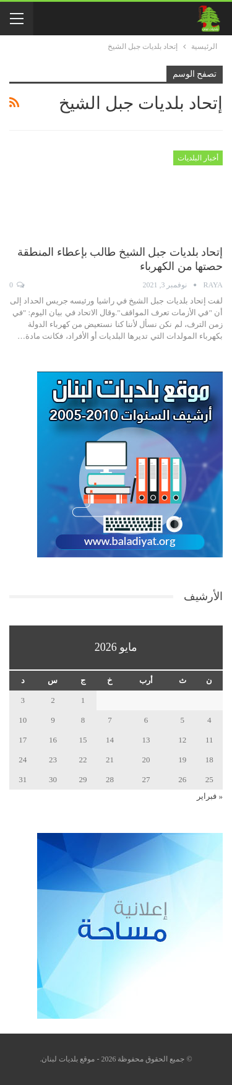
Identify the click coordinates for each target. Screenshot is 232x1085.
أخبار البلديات (198, 158)
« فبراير (210, 796)
